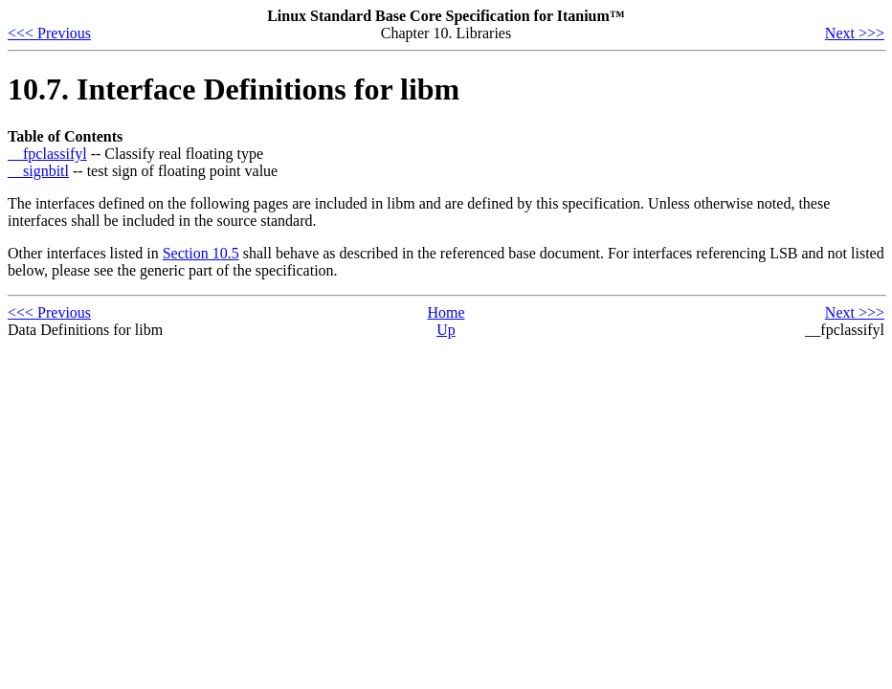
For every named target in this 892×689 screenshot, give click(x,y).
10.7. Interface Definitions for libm (233, 89)
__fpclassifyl (47, 153)
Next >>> (854, 33)
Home (445, 312)
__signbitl (38, 171)
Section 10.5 (201, 253)
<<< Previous (49, 33)
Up (446, 330)
